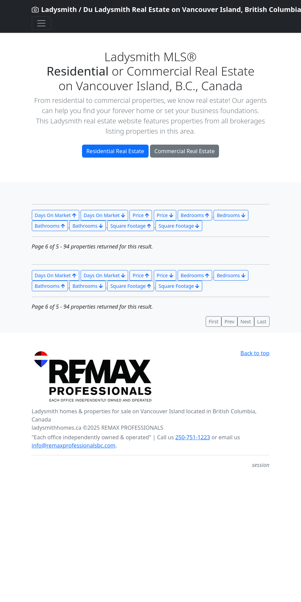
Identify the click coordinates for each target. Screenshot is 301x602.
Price (141, 215)
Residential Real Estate (115, 151)
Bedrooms (195, 215)
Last (261, 321)
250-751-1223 (192, 437)
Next (246, 321)
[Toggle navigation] (41, 23)
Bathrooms (50, 226)
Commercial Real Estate (184, 151)
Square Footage (130, 226)
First (213, 321)
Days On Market (55, 215)
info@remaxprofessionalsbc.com (74, 445)
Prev (229, 321)
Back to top (255, 353)
